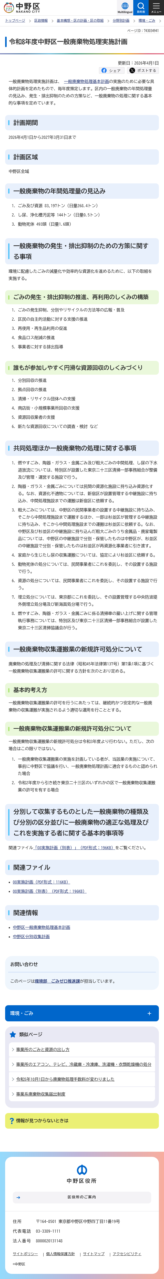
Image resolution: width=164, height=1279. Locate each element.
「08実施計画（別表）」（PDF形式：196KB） (74, 848)
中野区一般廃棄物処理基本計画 (41, 927)
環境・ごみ (147, 20)
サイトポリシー (25, 1254)
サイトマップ (94, 1254)
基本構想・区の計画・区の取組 (80, 20)
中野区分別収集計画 (31, 937)
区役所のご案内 (82, 1197)
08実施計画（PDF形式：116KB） (41, 882)
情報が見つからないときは (42, 1120)
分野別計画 (121, 20)
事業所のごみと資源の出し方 (42, 1049)
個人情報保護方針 (60, 1254)
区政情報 (41, 20)
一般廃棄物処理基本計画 (86, 81)
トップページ (15, 20)
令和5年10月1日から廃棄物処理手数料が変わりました (65, 1079)
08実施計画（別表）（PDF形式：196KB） (50, 891)
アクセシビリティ (127, 1254)
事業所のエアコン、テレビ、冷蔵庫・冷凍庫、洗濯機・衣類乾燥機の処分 (83, 1064)
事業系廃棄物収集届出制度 (40, 1094)
